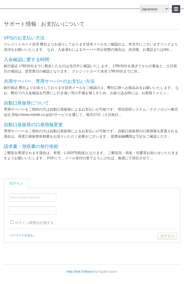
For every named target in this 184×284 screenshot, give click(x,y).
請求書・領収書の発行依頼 (31, 146)
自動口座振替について (26, 103)
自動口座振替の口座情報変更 (33, 124)
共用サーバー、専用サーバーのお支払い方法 (49, 81)
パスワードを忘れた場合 (25, 235)
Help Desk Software (80, 271)
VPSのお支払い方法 (24, 38)
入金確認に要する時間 (26, 59)
